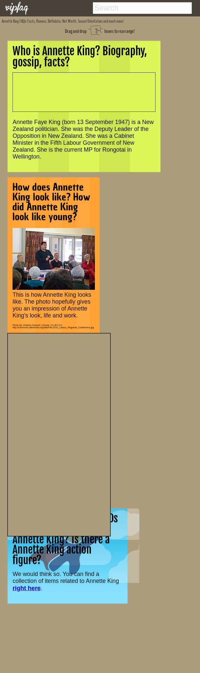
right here (27, 588)
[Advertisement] (59, 434)
